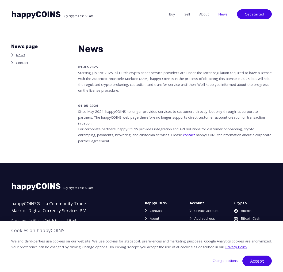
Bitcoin (243, 210)
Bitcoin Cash (247, 218)
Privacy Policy (236, 247)
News (223, 14)
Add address (204, 218)
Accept (257, 261)
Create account (206, 210)
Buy (172, 14)
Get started (254, 14)
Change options (225, 260)
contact (189, 134)
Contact (22, 62)
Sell (187, 14)
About (204, 14)
